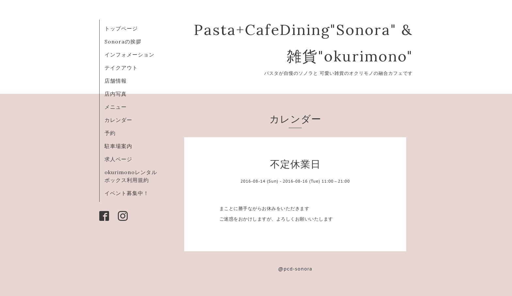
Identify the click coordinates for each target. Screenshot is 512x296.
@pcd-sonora (295, 269)
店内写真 (115, 93)
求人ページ (118, 159)
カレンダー (118, 120)
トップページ (121, 28)
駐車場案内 (118, 146)
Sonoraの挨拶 (122, 41)
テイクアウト (121, 67)
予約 (110, 133)
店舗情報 (115, 80)
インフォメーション (129, 54)
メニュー (115, 107)
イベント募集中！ (126, 193)
